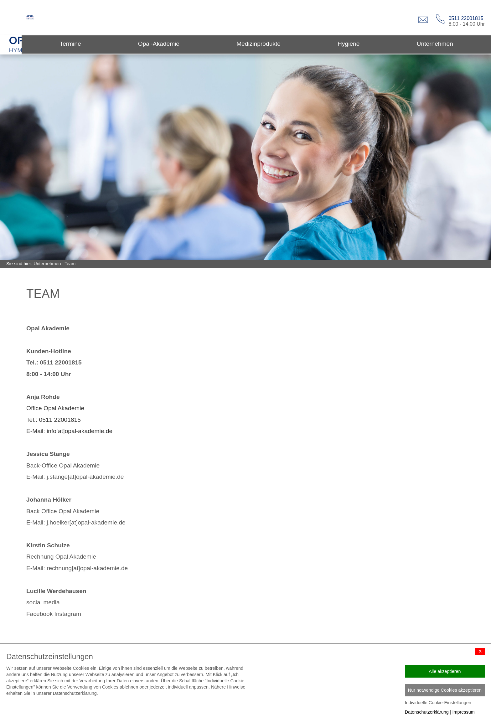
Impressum (463, 712)
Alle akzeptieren (445, 671)
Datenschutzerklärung (427, 712)
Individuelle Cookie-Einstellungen (438, 702)
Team (70, 263)
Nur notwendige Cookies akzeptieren (445, 690)
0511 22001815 (465, 18)
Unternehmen (47, 263)
